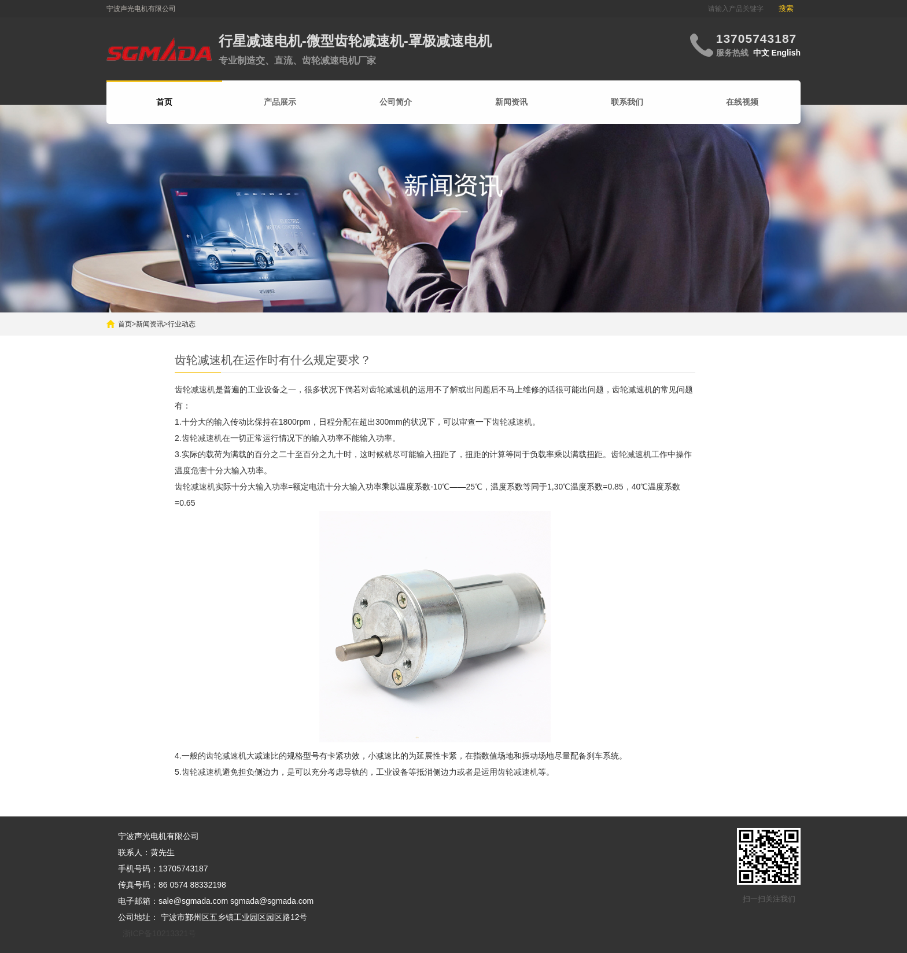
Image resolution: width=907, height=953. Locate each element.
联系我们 (627, 101)
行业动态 (182, 324)
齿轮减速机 (195, 389)
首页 (125, 324)
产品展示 (280, 101)
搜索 (786, 8)
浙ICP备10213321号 (160, 933)
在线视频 (742, 101)
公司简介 (395, 101)
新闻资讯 (511, 101)
